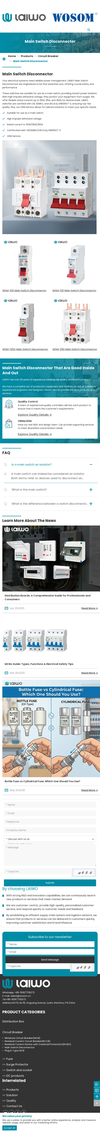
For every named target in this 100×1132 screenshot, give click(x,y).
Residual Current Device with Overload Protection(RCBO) (38, 1044)
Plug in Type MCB (14, 1050)
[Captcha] (38, 871)
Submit (50, 883)
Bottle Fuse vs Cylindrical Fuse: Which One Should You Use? (42, 781)
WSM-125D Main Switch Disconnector (25, 349)
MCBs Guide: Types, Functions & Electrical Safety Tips (39, 664)
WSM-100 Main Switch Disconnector (24, 290)
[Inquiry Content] (50, 855)
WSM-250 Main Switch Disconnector (74, 349)
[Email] (50, 813)
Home (12, 56)
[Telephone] (50, 822)
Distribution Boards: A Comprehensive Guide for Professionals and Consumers (47, 597)
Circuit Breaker (48, 56)
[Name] (50, 805)
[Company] (50, 830)
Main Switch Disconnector (30, 61)
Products (27, 56)
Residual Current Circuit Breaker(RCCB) (27, 1041)
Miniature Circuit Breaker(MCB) (22, 1038)
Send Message (50, 959)
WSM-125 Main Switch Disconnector (74, 290)
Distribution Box (13, 1021)
